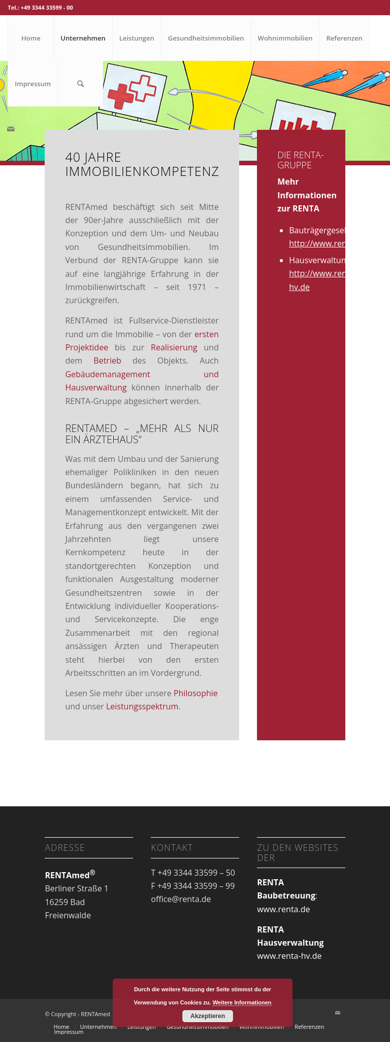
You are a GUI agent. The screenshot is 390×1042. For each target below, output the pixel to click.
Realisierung (174, 347)
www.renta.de (283, 909)
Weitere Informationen (242, 1002)
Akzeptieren (207, 1016)
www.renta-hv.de (289, 955)
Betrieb (107, 360)
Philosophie (196, 693)
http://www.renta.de (327, 243)
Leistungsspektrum (142, 706)
